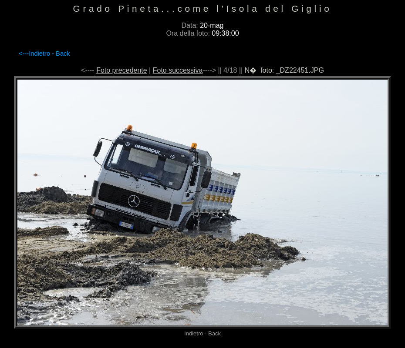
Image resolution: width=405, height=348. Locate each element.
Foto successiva (178, 70)
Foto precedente (121, 70)
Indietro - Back (49, 53)
